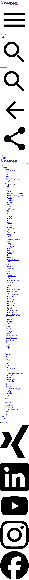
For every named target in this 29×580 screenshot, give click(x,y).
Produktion (7, 190)
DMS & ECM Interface (8, 403)
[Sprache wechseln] (0, 35)
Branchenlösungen (5, 167)
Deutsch (3, 37)
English (3, 36)
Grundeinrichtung (8, 390)
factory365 (6, 183)
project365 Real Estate (7, 350)
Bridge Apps (8, 346)
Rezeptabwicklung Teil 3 (9, 301)
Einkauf (7, 255)
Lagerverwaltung (8, 271)
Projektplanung (8, 330)
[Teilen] (14, 152)
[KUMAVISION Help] (11, 5)
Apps (4, 397)
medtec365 (6, 367)
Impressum (3, 158)
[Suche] (3, 67)
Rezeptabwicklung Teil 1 (9, 283)
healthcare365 (6, 231)
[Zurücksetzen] (0, 153)
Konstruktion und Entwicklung (10, 205)
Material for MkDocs (5, 422)
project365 (6, 325)
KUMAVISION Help (14, 163)
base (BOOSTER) (7, 169)
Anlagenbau (7, 213)
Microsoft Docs (4, 157)
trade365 (6, 357)
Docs (2, 155)
